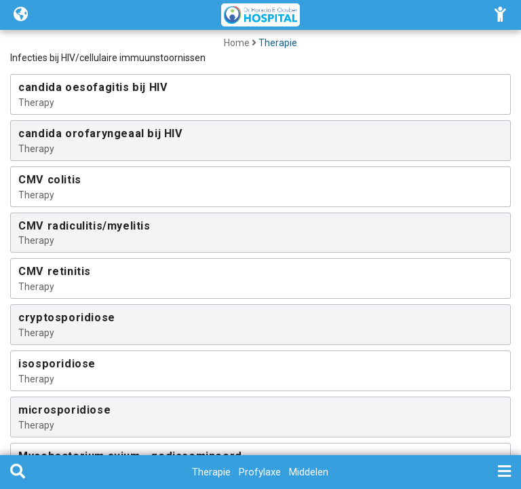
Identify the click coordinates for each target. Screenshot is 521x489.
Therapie (277, 42)
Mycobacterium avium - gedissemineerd (130, 456)
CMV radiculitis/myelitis (84, 225)
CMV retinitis (54, 271)
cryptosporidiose (66, 317)
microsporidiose (64, 409)
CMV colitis (49, 179)
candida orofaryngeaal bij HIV (100, 133)
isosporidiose (57, 363)
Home (237, 42)
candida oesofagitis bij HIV (93, 87)
